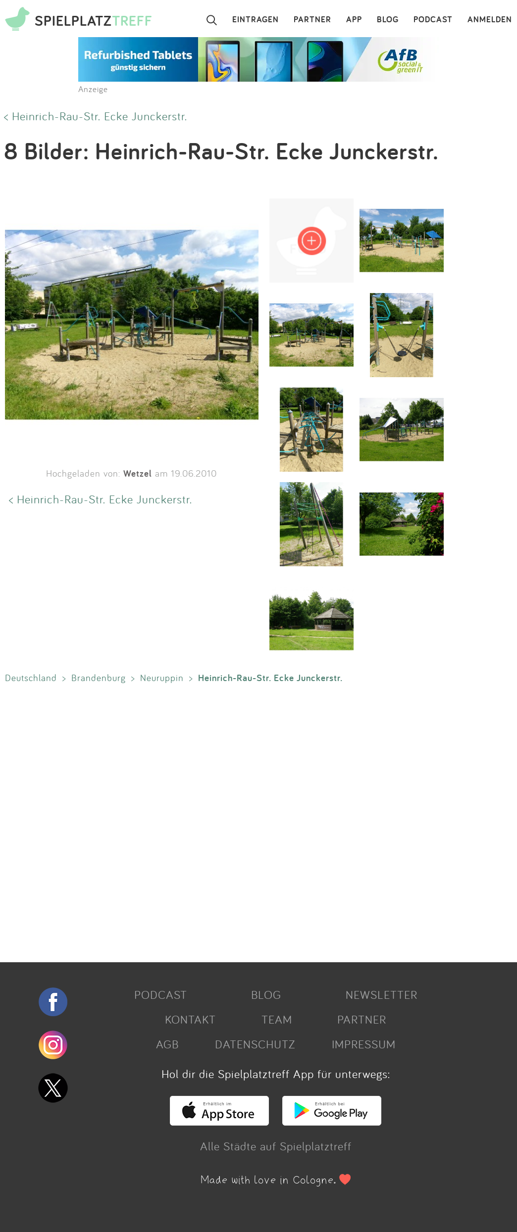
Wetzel (137, 473)
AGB (167, 1043)
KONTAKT (190, 1019)
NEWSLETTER (381, 994)
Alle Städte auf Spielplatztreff (276, 1145)
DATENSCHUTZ (255, 1043)
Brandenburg (98, 678)
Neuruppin (162, 678)
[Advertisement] (253, 820)
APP (354, 19)
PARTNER (312, 19)
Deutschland (31, 678)
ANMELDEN (489, 19)
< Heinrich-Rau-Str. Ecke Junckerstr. (95, 115)
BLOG (388, 19)
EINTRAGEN (255, 19)
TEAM (276, 1019)
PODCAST (433, 19)
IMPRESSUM (364, 1043)
